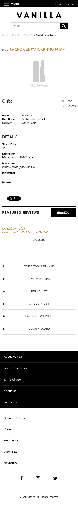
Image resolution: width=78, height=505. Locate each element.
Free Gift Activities (39, 316)
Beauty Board (39, 328)
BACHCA (27, 35)
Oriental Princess (15, 418)
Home (5, 35)
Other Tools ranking (39, 266)
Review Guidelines (15, 368)
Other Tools (29, 123)
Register (70, 4)
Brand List (39, 291)
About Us (10, 391)
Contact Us (11, 402)
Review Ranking (39, 279)
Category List (39, 304)
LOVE (69, 101)
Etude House (12, 440)
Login (58, 4)
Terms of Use (12, 379)
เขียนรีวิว (71, 106)
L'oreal (8, 429)
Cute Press (10, 452)
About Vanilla (13, 357)
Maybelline (11, 463)
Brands (16, 35)
